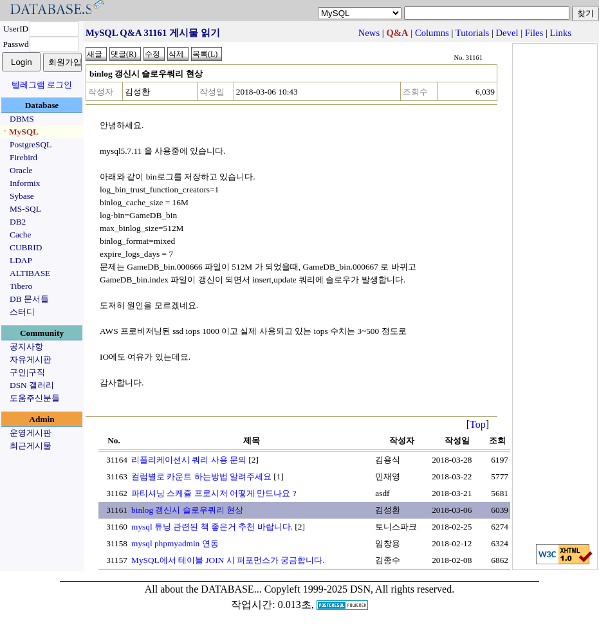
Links (560, 33)
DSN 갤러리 (32, 385)
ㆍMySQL (20, 131)
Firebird (23, 157)
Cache (20, 234)
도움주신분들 (35, 398)
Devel (507, 33)
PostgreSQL (30, 144)
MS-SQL (25, 209)
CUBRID (26, 247)
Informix (25, 183)
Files (534, 33)
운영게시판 (30, 433)
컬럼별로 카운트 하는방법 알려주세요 (201, 476)
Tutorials (472, 33)
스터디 (22, 312)
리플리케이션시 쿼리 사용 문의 (188, 460)
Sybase (22, 196)
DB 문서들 (29, 299)
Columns (432, 33)
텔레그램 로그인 (42, 84)
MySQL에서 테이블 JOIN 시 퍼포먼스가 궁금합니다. (228, 560)
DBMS (22, 119)
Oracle (21, 170)
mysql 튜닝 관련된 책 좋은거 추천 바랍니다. (212, 526)
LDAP (21, 260)
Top (478, 424)
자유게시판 (30, 359)
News (369, 33)
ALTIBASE (30, 273)
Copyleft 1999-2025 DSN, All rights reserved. (359, 589)
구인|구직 (27, 372)
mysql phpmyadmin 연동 (175, 543)
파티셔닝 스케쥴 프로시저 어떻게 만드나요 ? (214, 493)
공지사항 (26, 346)
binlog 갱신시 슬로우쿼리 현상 (187, 510)
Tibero (21, 286)
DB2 (18, 221)
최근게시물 (30, 445)
